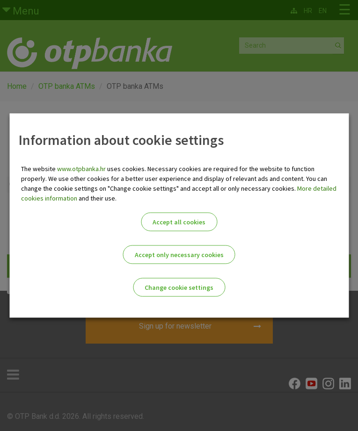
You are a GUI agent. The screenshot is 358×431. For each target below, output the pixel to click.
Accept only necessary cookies (179, 255)
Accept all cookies (179, 222)
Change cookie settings (179, 287)
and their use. (97, 198)
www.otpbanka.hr (81, 169)
